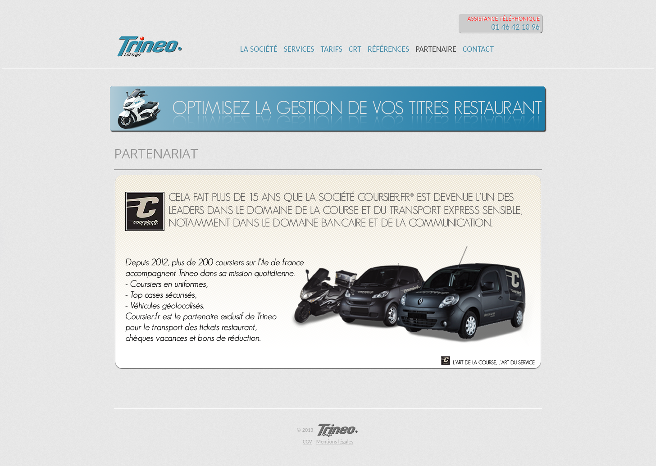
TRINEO (148, 31)
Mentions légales (334, 442)
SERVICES (299, 49)
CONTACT (478, 49)
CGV (307, 442)
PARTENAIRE (435, 49)
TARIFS (331, 49)
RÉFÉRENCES (388, 49)
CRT (355, 49)
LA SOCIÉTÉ (259, 49)
